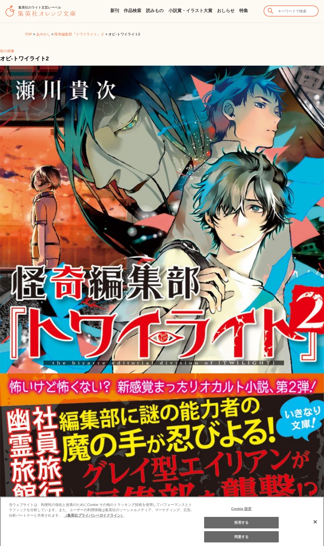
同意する (241, 540)
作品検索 (132, 10)
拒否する (241, 526)
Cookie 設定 (241, 512)
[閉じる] (315, 525)
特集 (243, 10)
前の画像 (7, 51)
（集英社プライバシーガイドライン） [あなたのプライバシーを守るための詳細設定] (94, 519)
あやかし (43, 34)
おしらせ (226, 10)
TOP (28, 34)
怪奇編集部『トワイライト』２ (79, 34)
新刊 (114, 10)
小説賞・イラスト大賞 (190, 10)
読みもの (155, 10)
